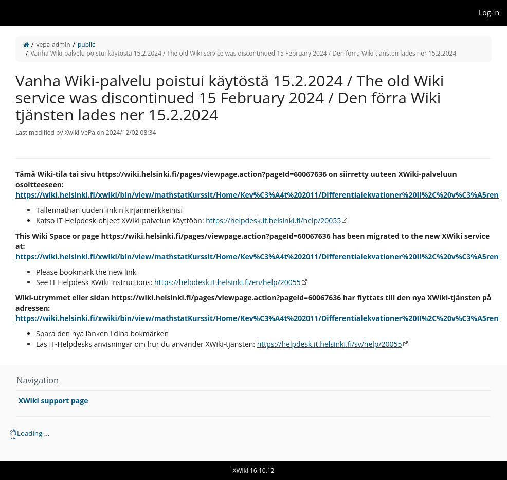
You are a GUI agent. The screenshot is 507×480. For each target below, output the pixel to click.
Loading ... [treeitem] (33, 433)
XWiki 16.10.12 (254, 470)
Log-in (489, 12)
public (86, 44)
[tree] (253, 433)
